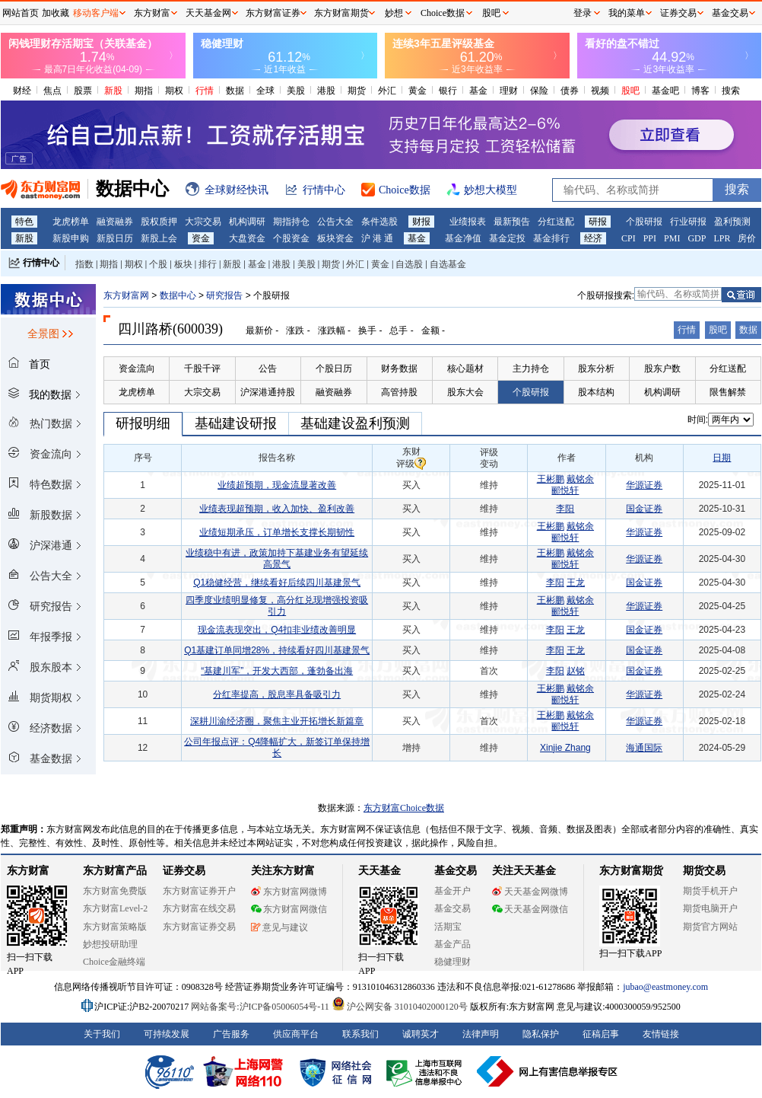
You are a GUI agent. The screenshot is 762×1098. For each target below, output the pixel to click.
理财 (509, 90)
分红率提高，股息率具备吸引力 (277, 694)
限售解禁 (728, 392)
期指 (144, 90)
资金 (201, 238)
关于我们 (102, 1034)
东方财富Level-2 (115, 908)
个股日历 (334, 368)
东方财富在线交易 (199, 908)
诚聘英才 (420, 1034)
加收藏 (55, 13)
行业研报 (688, 221)
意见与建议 (279, 927)
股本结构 (596, 392)
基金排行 (551, 238)
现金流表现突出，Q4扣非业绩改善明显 (277, 629)
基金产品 (452, 944)
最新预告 (512, 221)
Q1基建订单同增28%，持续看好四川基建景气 (277, 650)
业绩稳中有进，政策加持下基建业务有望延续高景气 (277, 558)
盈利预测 (732, 221)
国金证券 (644, 508)
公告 (268, 368)
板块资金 (335, 238)
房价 (747, 238)
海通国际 (644, 747)
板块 (183, 264)
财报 (421, 221)
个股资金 (291, 238)
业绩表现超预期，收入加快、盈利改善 (276, 508)
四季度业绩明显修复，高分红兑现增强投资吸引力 (277, 606)
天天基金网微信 (530, 909)
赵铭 (576, 671)
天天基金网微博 (530, 891)
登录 (582, 13)
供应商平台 (296, 1034)
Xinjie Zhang (565, 747)
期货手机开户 (710, 891)
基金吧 (665, 90)
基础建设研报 (236, 423)
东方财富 (28, 870)
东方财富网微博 (289, 891)
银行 (448, 90)
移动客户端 (96, 13)
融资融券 (115, 221)
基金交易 (452, 908)
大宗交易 (203, 221)
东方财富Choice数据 (404, 808)
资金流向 (137, 368)
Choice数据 (443, 13)
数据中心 (178, 295)
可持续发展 (166, 1034)
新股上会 (159, 238)
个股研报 (644, 221)
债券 (569, 90)
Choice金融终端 (114, 961)
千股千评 (202, 368)
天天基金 (379, 870)
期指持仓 (291, 221)
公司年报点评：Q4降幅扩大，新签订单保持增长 (277, 747)
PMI (672, 238)
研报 (598, 221)
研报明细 (143, 423)
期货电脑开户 (710, 908)
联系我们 (360, 1034)
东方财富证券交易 (199, 926)
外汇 (387, 90)
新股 (113, 90)
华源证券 (644, 485)
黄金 (417, 90)
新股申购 (70, 238)
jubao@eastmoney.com (665, 986)
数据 (235, 90)
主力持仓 (531, 368)
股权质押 (159, 221)
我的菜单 (626, 13)
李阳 (565, 508)
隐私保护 (540, 1034)
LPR (721, 238)
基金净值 (463, 238)
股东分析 (596, 368)
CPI (628, 238)
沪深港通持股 (267, 392)
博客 (700, 90)
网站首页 (20, 13)
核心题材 (465, 368)
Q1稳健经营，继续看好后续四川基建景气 (276, 582)
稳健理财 (452, 961)
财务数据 (399, 368)
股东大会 (465, 392)
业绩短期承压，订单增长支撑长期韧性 (276, 532)
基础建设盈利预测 (355, 423)
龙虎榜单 (70, 221)
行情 (204, 90)
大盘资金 (247, 238)
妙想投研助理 (110, 944)
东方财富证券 (273, 13)
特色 (24, 221)
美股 (296, 90)
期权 (174, 90)
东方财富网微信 (289, 909)
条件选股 (379, 221)
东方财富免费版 (115, 891)
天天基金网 (208, 13)
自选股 (409, 264)
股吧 (630, 90)
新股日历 (115, 238)
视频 (600, 90)
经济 (593, 238)
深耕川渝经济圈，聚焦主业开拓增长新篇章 (277, 721)
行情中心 (41, 262)
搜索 (731, 90)
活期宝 (448, 926)
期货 (357, 90)
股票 (83, 90)
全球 (265, 90)
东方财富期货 (631, 870)
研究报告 (224, 295)
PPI (649, 238)
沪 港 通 (377, 238)
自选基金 (448, 264)
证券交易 (678, 13)
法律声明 (480, 1034)
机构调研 (247, 221)
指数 (84, 264)
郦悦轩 (565, 490)
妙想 (394, 13)
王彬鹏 (550, 479)
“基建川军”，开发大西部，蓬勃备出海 (277, 671)
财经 (22, 90)
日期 (722, 457)
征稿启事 (601, 1034)
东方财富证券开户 (199, 891)
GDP (696, 238)
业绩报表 (467, 221)
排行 (207, 264)
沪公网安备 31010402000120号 (400, 1006)
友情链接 (661, 1034)
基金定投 (507, 238)
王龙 (576, 582)
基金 (478, 90)
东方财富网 (126, 295)
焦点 (52, 90)
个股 (158, 264)
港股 (326, 90)
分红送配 (556, 221)
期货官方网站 (710, 926)
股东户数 (662, 368)
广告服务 (231, 1034)
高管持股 (399, 392)
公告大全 (335, 221)
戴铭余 (580, 479)
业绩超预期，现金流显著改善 (276, 485)
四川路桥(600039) (170, 329)
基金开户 (452, 891)
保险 (539, 90)
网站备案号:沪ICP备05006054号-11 (261, 1006)
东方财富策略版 (115, 926)
